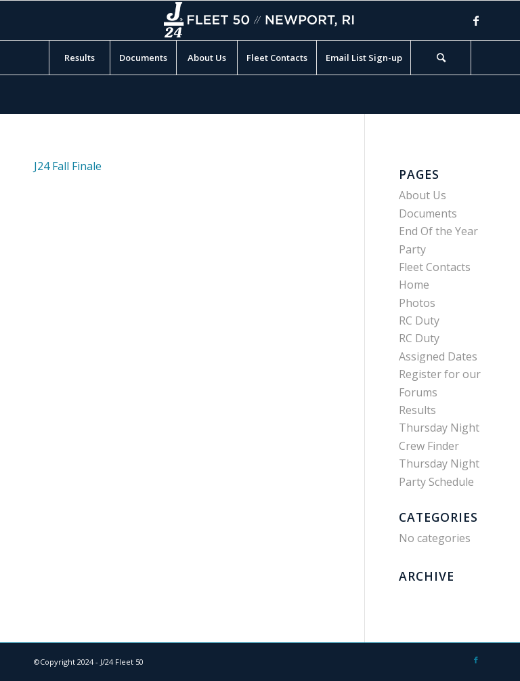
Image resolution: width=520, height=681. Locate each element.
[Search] (440, 58)
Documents (428, 213)
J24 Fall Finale (68, 166)
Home (414, 284)
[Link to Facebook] (476, 20)
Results (417, 410)
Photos (417, 302)
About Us (422, 195)
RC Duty (419, 320)
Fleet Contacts (435, 267)
